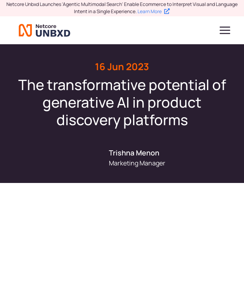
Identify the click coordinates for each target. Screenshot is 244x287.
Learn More (153, 11)
